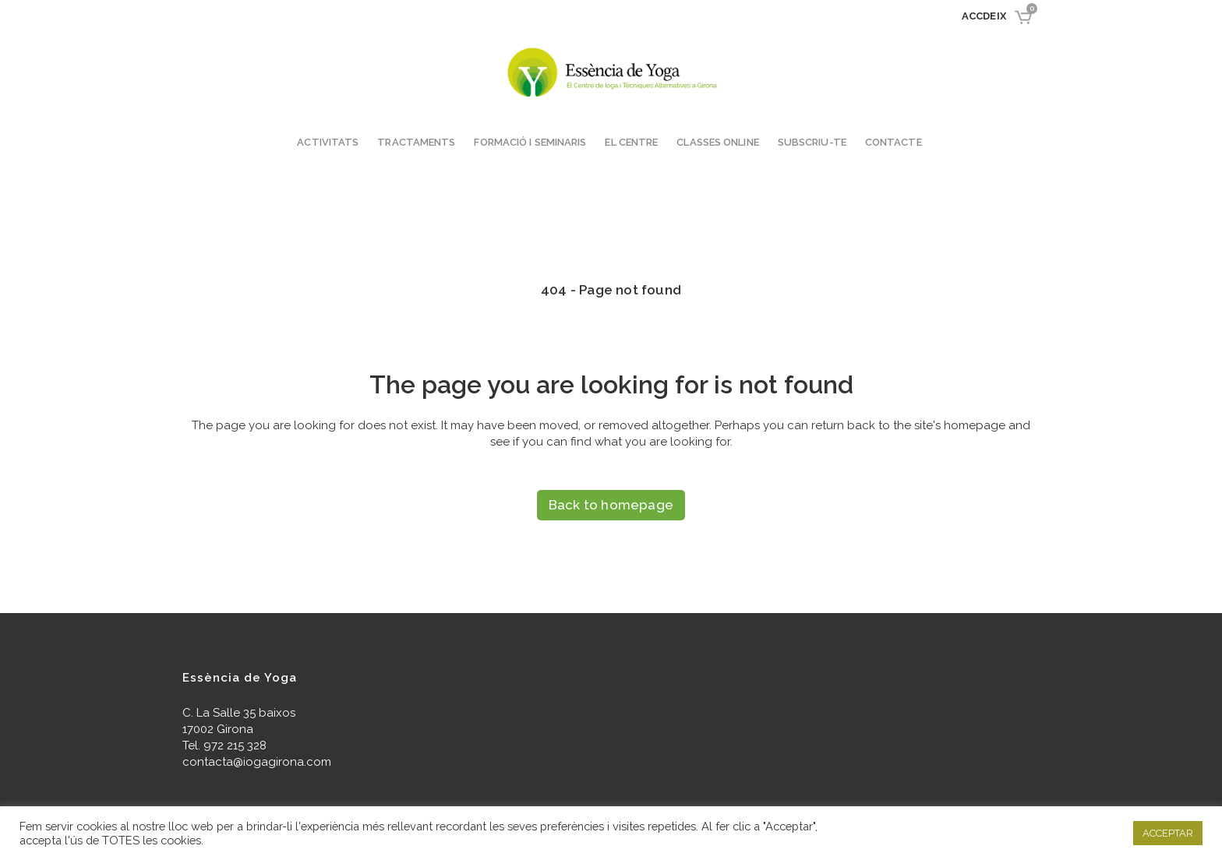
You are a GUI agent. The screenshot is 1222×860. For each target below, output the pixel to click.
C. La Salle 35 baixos (238, 713)
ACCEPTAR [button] (1168, 833)
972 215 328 (235, 745)
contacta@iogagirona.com (256, 762)
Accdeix (984, 16)
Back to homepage (611, 505)
